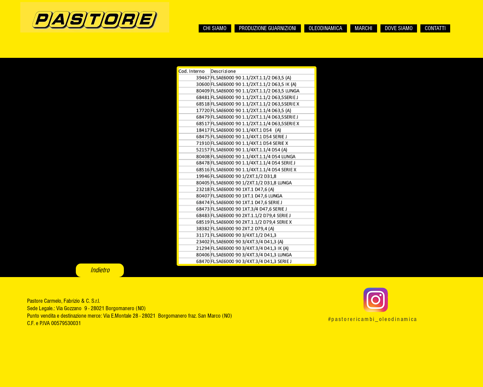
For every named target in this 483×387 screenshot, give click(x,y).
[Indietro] (100, 270)
